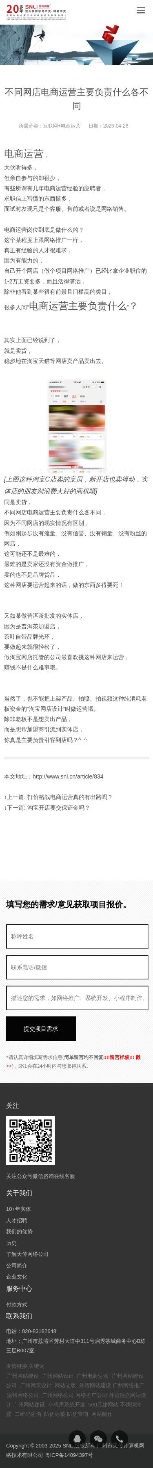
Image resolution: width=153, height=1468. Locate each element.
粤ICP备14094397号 (69, 1455)
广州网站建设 (23, 1376)
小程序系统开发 (66, 1405)
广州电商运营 (93, 1376)
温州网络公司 (23, 1395)
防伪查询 (77, 1414)
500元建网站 (103, 1405)
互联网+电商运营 (61, 126)
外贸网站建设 (95, 1385)
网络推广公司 (91, 1395)
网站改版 (65, 1385)
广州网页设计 (36, 1385)
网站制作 (102, 1414)
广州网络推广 (128, 1385)
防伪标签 (54, 1414)
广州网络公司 (58, 1395)
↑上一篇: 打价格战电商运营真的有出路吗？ (58, 797)
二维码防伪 (28, 1414)
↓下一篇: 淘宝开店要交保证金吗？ (47, 807)
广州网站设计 (58, 1376)
